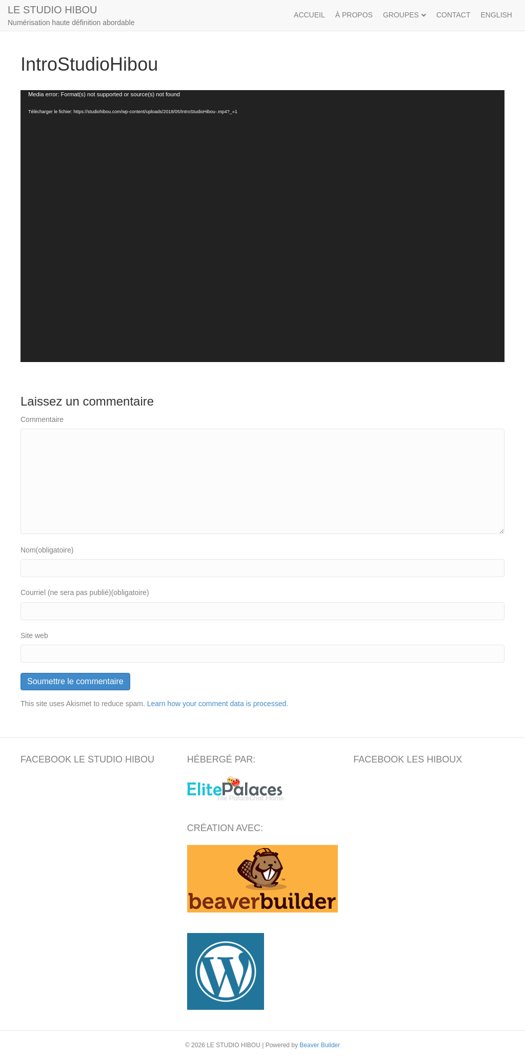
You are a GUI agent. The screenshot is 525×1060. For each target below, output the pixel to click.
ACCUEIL (309, 15)
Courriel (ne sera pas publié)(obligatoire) (85, 592)
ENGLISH (496, 15)
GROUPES (401, 15)
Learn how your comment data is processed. (217, 703)
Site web (34, 635)
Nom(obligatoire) (47, 550)
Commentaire (42, 419)
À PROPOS (354, 15)
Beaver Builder (319, 1045)
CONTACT (453, 15)
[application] (262, 226)
